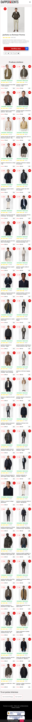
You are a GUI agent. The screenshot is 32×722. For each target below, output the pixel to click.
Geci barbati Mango (8, 696)
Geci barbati (18, 696)
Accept (22, 721)
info (14, 88)
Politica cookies (16, 707)
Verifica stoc (19, 48)
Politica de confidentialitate (21, 706)
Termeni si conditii (8, 706)
